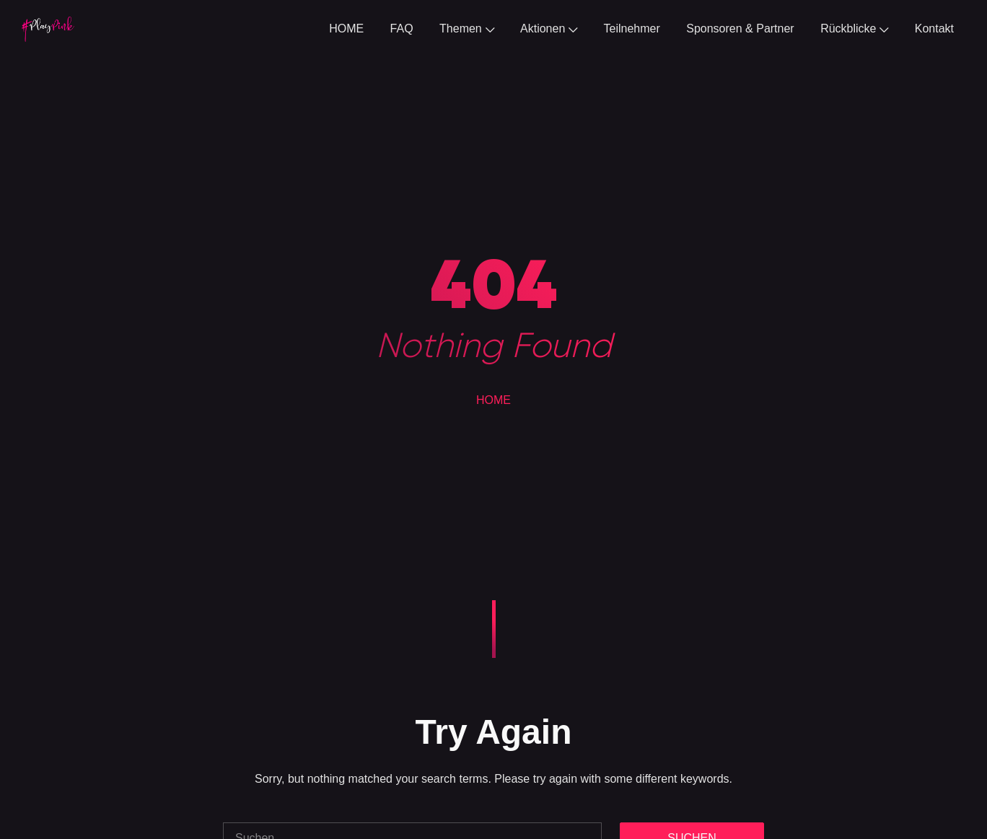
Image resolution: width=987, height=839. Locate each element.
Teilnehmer (632, 28)
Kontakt (934, 28)
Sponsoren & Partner (740, 28)
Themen (466, 28)
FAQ (401, 28)
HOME (346, 28)
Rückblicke (854, 28)
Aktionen (548, 28)
